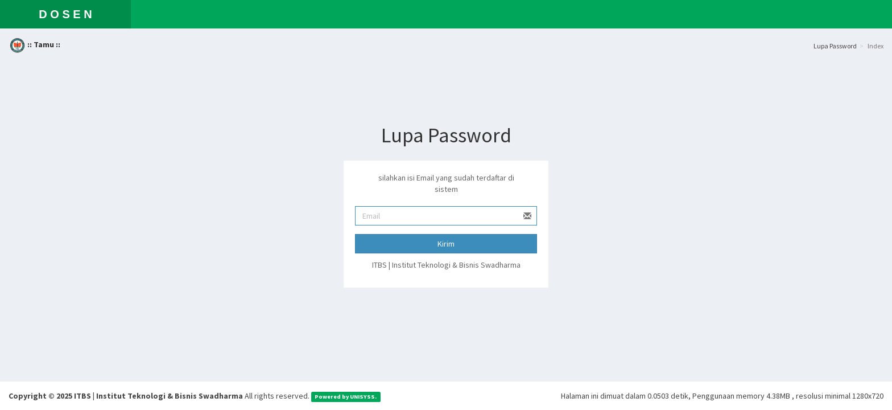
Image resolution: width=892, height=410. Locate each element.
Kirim (446, 244)
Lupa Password (835, 46)
